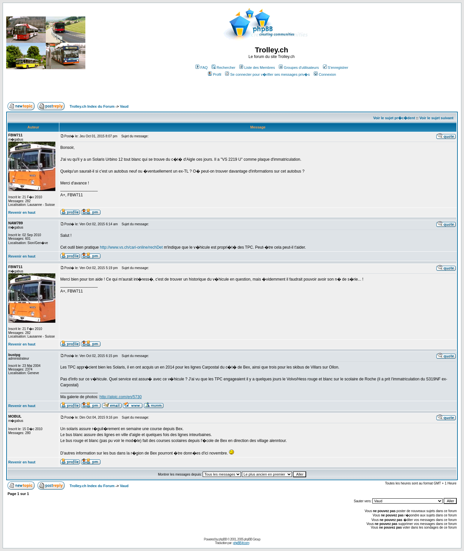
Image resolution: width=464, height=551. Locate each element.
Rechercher (223, 67)
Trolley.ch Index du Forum (92, 106)
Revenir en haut (22, 212)
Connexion (325, 74)
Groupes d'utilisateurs (299, 67)
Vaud (124, 106)
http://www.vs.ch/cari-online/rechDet (131, 247)
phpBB (222, 539)
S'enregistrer (335, 67)
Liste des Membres (257, 67)
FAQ (201, 67)
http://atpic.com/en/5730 (121, 397)
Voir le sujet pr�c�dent (394, 118)
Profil (214, 74)
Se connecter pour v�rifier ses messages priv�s (267, 74)
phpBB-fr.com (241, 543)
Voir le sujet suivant (436, 118)
